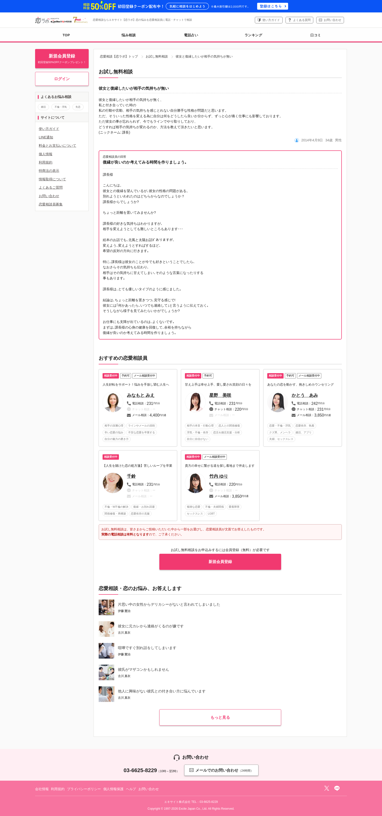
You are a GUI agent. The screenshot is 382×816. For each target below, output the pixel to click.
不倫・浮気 (61, 107)
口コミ (315, 35)
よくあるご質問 (51, 187)
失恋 (78, 107)
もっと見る (220, 717)
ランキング (253, 35)
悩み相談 (129, 35)
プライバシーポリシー (84, 789)
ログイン (62, 79)
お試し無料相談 (157, 56)
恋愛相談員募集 (51, 204)
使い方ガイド (271, 20)
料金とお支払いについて (57, 145)
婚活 (43, 107)
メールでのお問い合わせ (221, 770)
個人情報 (45, 154)
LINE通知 (46, 137)
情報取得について (52, 179)
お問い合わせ (332, 20)
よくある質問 (302, 20)
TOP (66, 35)
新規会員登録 (220, 562)
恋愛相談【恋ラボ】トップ (119, 56)
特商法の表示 (49, 171)
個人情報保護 (113, 789)
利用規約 (45, 162)
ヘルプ (131, 789)
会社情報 (41, 789)
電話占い (191, 35)
